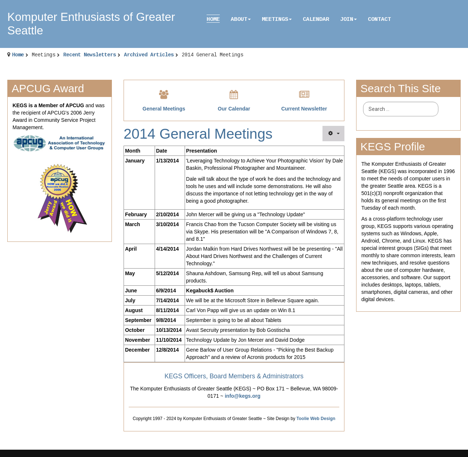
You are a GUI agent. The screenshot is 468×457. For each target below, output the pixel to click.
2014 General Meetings (198, 134)
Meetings (277, 19)
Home (213, 19)
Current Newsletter (304, 109)
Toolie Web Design (316, 418)
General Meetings (164, 109)
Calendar (316, 19)
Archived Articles (149, 55)
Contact (379, 19)
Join (348, 19)
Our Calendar (234, 109)
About (241, 19)
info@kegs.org (243, 396)
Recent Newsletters (89, 55)
